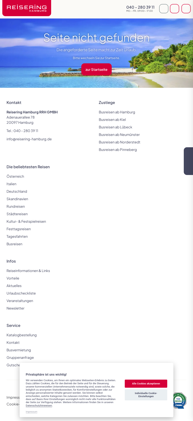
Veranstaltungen (20, 300)
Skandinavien (17, 199)
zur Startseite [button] (96, 69)
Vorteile (13, 278)
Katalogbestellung (22, 335)
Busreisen (14, 244)
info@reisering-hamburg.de (29, 139)
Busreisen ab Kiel (112, 119)
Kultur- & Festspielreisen (26, 221)
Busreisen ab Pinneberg (118, 149)
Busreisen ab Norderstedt (119, 142)
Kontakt (13, 342)
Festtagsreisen (19, 229)
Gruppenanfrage (20, 357)
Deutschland (17, 191)
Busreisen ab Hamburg (117, 112)
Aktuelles (14, 285)
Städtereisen (17, 214)
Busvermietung (19, 350)
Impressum (16, 397)
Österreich (15, 176)
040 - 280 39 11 (25, 130)
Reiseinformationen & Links (28, 270)
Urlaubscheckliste (21, 293)
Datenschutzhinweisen (39, 405)
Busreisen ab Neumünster (119, 134)
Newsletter (15, 308)
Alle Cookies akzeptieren (146, 383)
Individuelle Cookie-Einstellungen (146, 395)
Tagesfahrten (17, 236)
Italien (11, 184)
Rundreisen (16, 206)
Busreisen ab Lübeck (115, 127)
